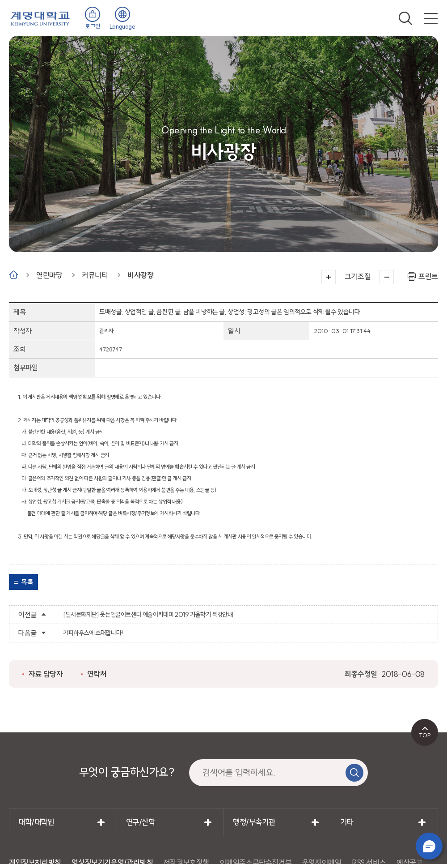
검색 (405, 18)
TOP (425, 735)
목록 (27, 581)
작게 (387, 277)
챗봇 (429, 846)
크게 (328, 277)
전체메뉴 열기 (431, 18)
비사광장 (140, 275)
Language (122, 26)
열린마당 (49, 275)
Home (13, 274)
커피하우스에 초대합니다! (93, 633)
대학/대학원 (36, 822)
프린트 (428, 276)
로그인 (93, 26)
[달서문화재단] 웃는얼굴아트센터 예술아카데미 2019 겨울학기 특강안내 (147, 615)
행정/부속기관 (254, 822)
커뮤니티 (95, 275)
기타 (346, 822)
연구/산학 (140, 822)
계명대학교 (40, 18)
